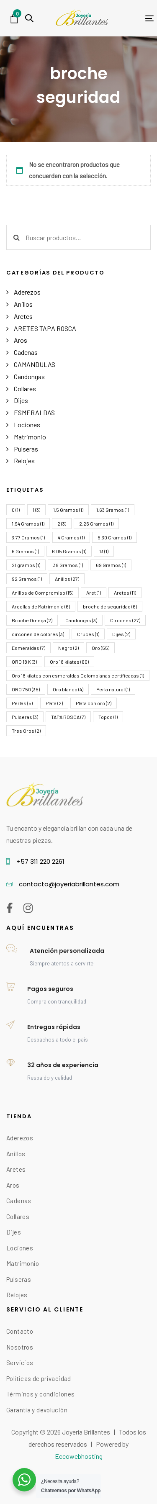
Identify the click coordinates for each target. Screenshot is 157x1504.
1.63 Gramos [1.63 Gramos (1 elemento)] (112, 510)
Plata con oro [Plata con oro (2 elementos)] (93, 703)
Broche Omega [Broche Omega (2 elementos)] (32, 620)
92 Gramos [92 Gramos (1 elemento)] (27, 579)
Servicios (19, 1362)
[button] (29, 18)
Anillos (23, 304)
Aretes (23, 316)
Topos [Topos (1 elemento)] (108, 717)
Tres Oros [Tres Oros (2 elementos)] (26, 731)
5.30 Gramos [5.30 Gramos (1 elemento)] (114, 537)
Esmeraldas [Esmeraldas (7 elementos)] (28, 648)
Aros (20, 340)
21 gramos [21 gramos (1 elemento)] (26, 565)
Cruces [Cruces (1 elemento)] (88, 634)
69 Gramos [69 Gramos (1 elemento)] (111, 565)
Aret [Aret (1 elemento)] (93, 592)
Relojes (24, 461)
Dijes (21, 400)
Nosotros (19, 1347)
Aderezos (27, 292)
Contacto (19, 1331)
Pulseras (26, 449)
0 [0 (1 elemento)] (16, 510)
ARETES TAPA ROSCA (45, 328)
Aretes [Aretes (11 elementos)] (125, 592)
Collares (25, 389)
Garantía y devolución (36, 1410)
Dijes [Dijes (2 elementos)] (121, 634)
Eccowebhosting (79, 1456)
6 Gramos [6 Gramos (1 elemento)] (25, 551)
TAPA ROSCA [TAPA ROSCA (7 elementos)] (68, 717)
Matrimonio (30, 437)
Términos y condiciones (40, 1394)
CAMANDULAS (34, 364)
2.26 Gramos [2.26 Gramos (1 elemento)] (96, 523)
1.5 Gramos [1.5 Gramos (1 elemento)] (68, 510)
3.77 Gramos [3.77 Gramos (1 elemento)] (28, 537)
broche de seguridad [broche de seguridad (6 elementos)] (110, 606)
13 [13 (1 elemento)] (103, 551)
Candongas (29, 376)
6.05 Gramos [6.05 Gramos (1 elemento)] (69, 551)
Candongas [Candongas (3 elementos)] (81, 620)
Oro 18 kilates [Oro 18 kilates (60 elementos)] (69, 662)
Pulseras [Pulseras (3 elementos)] (25, 717)
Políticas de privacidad (38, 1378)
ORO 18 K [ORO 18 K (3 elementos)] (24, 662)
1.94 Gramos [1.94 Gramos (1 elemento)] (28, 523)
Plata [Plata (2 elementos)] (54, 703)
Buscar (16, 237)
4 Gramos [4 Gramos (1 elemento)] (71, 537)
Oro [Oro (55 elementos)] (100, 648)
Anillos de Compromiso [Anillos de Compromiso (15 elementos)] (42, 592)
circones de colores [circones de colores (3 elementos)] (38, 634)
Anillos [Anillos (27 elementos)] (67, 579)
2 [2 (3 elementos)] (61, 523)
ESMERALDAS (34, 412)
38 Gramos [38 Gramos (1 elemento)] (68, 565)
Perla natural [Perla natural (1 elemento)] (113, 689)
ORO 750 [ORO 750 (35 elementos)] (26, 689)
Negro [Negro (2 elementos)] (68, 648)
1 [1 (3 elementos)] (36, 510)
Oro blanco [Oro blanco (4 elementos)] (68, 689)
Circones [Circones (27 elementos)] (125, 620)
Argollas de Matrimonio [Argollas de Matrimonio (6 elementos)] (41, 606)
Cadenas (26, 352)
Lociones (27, 425)
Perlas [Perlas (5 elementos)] (22, 703)
